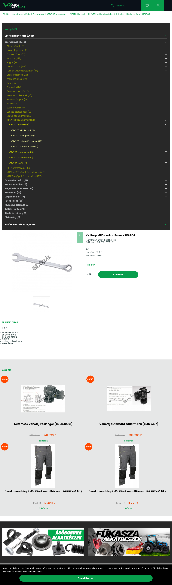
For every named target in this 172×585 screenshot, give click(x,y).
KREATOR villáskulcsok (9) (23, 130)
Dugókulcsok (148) (16, 67)
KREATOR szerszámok (56, 14)
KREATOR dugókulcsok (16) (21, 152)
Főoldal (6, 14)
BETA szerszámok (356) (19, 168)
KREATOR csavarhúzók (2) (21, 158)
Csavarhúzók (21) (16, 54)
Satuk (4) (12, 104)
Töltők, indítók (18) (15, 209)
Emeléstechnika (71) (16, 180)
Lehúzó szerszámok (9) (19, 112)
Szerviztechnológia (21, 14)
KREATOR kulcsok (77, 14)
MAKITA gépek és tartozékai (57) (24, 176)
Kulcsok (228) (14, 58)
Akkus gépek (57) (16, 46)
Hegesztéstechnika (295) (19, 188)
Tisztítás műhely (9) (16, 213)
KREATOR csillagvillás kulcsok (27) (26, 141)
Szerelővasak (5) (16, 108)
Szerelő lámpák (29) (17, 99)
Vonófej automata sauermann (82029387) (128, 424)
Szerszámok (38, 14)
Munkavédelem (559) (17, 205)
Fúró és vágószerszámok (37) (22, 71)
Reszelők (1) (13, 83)
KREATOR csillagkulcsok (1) (23, 136)
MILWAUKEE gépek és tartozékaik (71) (26, 172)
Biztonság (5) (12, 217)
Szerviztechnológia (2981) (19, 36)
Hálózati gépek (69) (17, 50)
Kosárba (118, 275)
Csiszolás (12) (14, 87)
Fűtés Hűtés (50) (14, 201)
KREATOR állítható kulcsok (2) (24, 147)
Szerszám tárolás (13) (18, 91)
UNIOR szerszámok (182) (19, 116)
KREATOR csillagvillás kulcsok (101, 14)
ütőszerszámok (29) (17, 75)
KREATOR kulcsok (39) (19, 125)
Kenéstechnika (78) (16, 184)
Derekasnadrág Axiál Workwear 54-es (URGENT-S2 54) (43, 491)
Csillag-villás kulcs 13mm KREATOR (134, 14)
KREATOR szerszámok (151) (21, 120)
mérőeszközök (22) (17, 79)
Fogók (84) (12, 62)
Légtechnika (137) (15, 197)
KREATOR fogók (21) (18, 163)
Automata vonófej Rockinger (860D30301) (43, 424)
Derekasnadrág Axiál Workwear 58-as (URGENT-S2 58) (127, 491)
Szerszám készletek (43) (19, 95)
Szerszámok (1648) (15, 42)
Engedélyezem (86, 578)
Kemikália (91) (13, 193)
